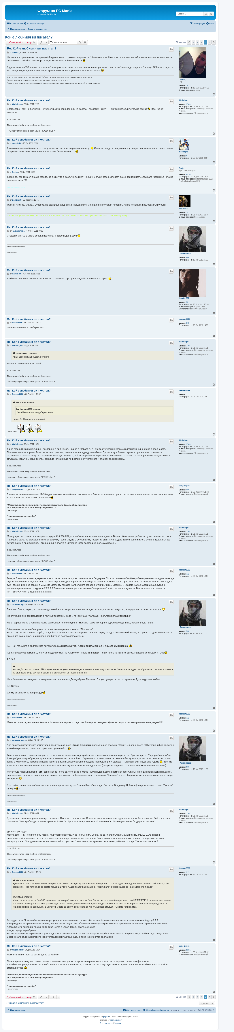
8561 (188, 490)
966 (188, 258)
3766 (188, 104)
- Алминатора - (185, 254)
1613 (188, 86)
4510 (188, 174)
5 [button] (209, 42)
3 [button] (201, 42)
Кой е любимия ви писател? (28, 37)
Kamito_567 (184, 298)
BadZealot (183, 209)
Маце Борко (184, 486)
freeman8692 (184, 319)
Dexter (181, 168)
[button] (189, 42)
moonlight (183, 152)
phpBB (106, 1017)
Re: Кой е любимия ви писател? (31, 48)
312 (188, 323)
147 (188, 213)
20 (187, 302)
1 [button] (193, 42)
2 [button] (197, 42)
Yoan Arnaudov (116, 1020)
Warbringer (183, 100)
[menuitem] (34, 23)
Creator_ (182, 79)
